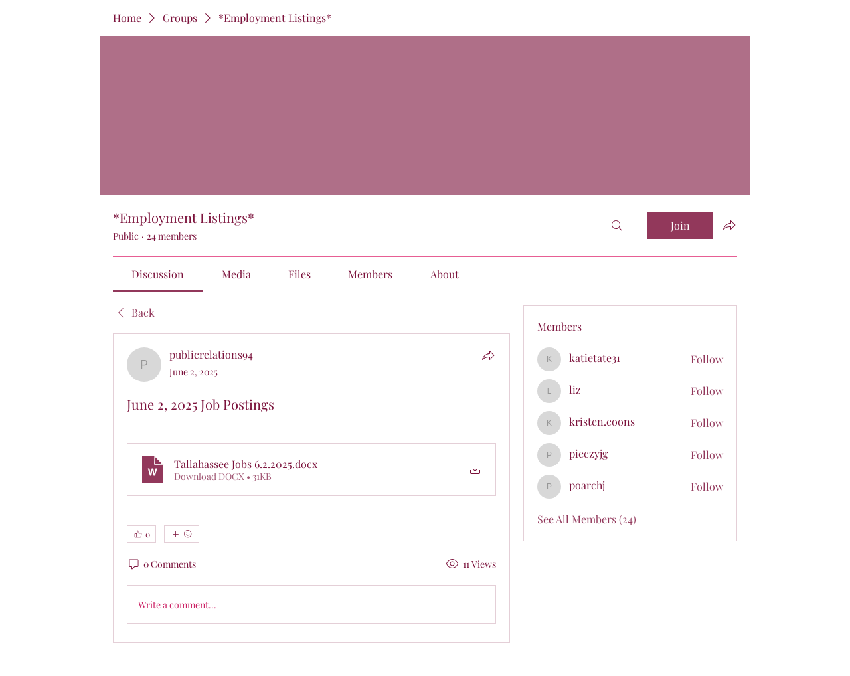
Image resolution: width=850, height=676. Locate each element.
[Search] (617, 225)
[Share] (488, 355)
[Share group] (729, 225)
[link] (157, 274)
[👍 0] (141, 534)
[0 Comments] (161, 564)
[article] (311, 488)
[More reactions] (181, 534)
